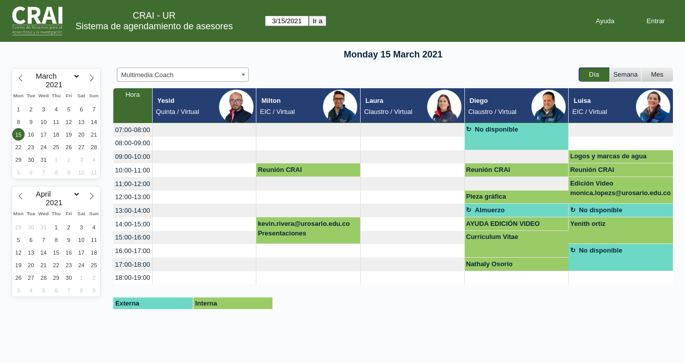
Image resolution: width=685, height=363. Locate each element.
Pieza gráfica (486, 196)
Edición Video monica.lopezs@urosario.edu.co (620, 188)
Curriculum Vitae (492, 236)
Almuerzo (490, 210)
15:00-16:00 (132, 237)
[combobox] (183, 75)
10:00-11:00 (132, 170)
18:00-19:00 (132, 277)
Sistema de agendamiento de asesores (154, 26)
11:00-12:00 (132, 184)
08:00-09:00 (132, 143)
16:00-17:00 (132, 251)
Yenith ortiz (587, 223)
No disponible (496, 129)
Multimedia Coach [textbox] (147, 75)
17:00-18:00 (132, 264)
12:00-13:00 (132, 197)
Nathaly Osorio (489, 264)
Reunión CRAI (280, 169)
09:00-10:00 (132, 156)
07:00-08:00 (132, 130)
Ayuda (605, 21)
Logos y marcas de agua (608, 156)
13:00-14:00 (132, 210)
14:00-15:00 (132, 224)
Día (594, 74)
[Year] (56, 85)
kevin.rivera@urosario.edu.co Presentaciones (304, 228)
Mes (657, 74)
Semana (625, 74)
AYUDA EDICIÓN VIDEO (502, 223)
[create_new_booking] (204, 130)
